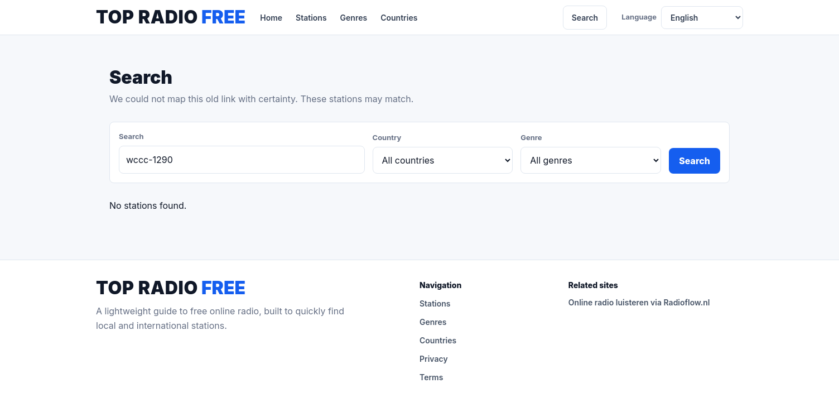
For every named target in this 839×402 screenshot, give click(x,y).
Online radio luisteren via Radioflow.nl (639, 302)
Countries (398, 17)
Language (639, 16)
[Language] (702, 17)
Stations (311, 17)
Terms (431, 377)
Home (271, 17)
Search (585, 17)
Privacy (433, 358)
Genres (354, 17)
